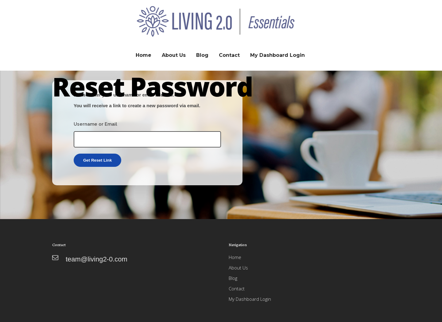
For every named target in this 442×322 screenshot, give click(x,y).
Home (235, 257)
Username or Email (95, 124)
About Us (238, 268)
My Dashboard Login (250, 299)
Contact (237, 288)
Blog (233, 278)
